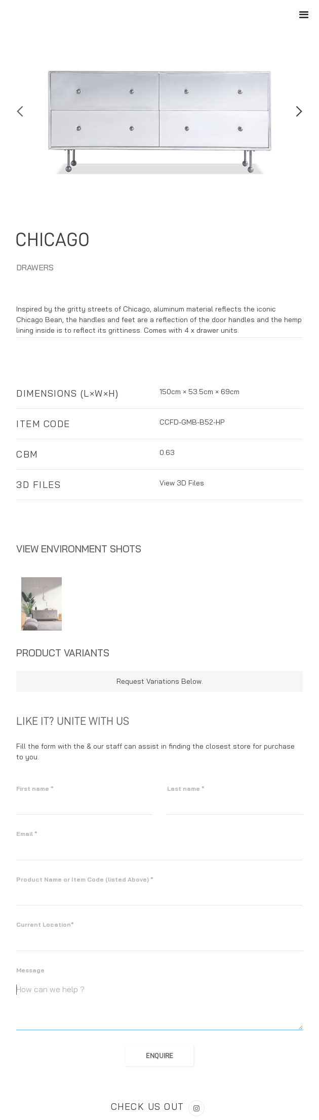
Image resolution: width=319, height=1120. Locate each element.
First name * (35, 788)
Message (30, 970)
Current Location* (45, 924)
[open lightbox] (41, 604)
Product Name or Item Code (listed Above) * (84, 879)
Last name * (186, 788)
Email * (26, 833)
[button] (20, 111)
